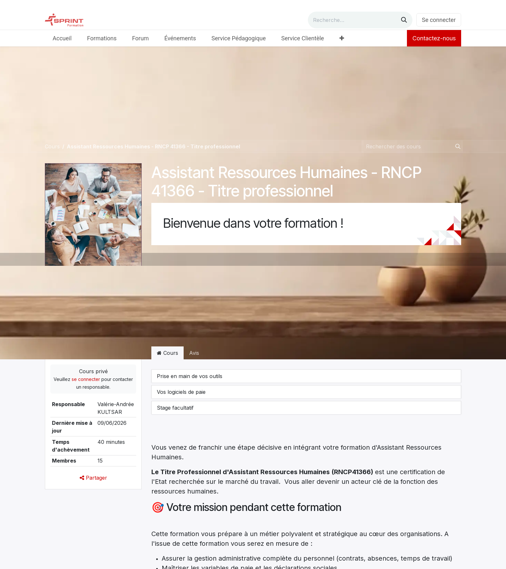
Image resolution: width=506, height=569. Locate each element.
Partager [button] (93, 477)
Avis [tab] (194, 353)
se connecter (86, 379)
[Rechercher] (404, 20)
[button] (306, 376)
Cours (52, 146)
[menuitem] (62, 38)
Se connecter (439, 19)
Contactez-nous (434, 38)
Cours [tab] (167, 353)
